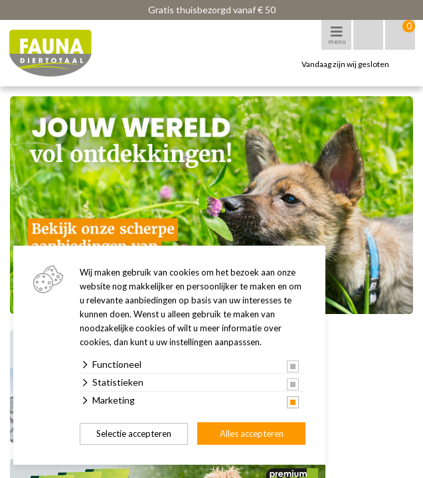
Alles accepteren (252, 433)
